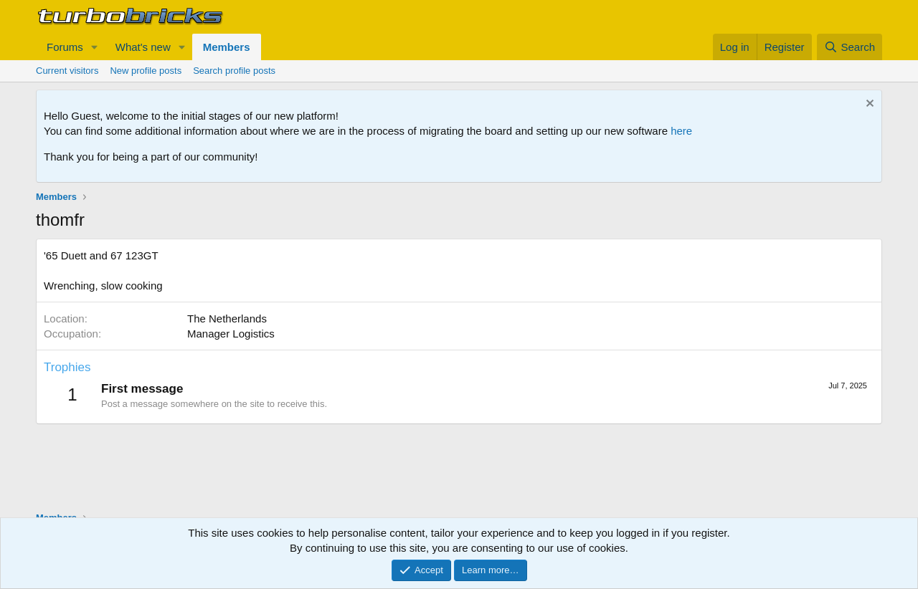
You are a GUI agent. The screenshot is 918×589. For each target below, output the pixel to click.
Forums (65, 47)
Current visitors (67, 70)
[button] (95, 47)
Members (226, 47)
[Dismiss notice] (868, 104)
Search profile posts (234, 70)
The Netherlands (227, 318)
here (681, 131)
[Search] (849, 47)
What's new (143, 47)
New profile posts (145, 70)
